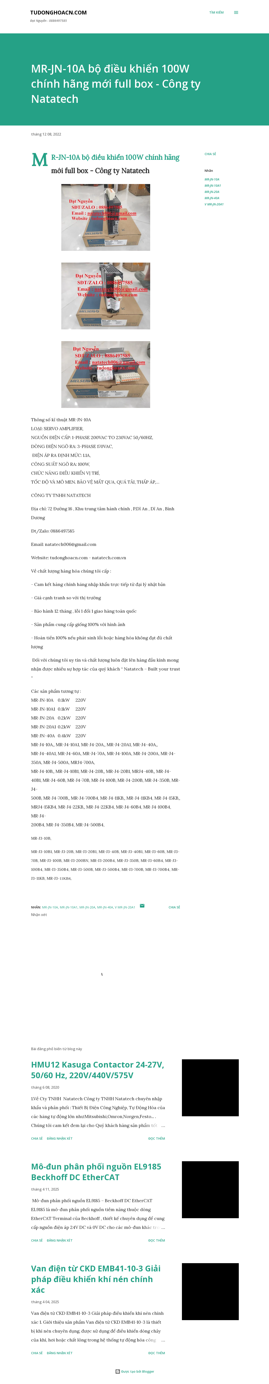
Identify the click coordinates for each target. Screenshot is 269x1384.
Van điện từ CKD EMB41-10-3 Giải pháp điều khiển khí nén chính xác (96, 1279)
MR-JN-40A (212, 198)
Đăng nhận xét (60, 1138)
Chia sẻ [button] (210, 154)
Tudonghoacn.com (58, 12)
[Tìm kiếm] (216, 12)
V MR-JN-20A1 (214, 204)
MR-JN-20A (212, 192)
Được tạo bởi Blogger (134, 1371)
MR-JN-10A (212, 179)
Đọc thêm (156, 1138)
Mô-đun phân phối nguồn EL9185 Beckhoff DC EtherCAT (96, 1172)
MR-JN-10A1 (213, 185)
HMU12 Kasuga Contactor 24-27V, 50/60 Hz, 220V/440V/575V (97, 1070)
